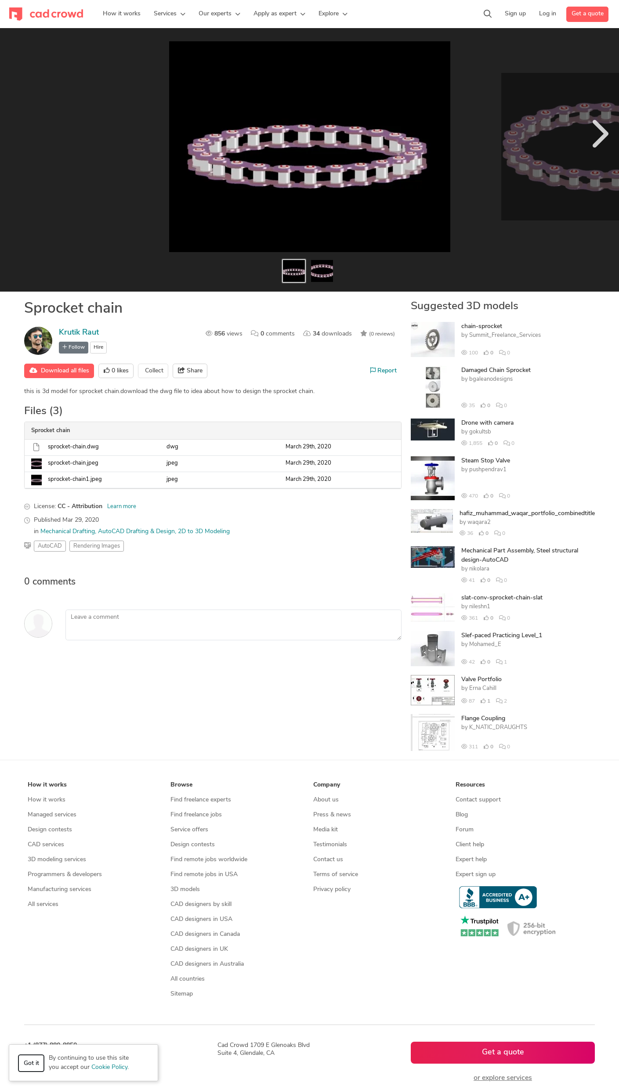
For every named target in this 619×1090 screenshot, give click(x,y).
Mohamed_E (485, 644)
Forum (465, 830)
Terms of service (335, 874)
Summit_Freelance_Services (505, 335)
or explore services (503, 1078)
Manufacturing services (59, 889)
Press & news (332, 815)
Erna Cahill (482, 688)
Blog (462, 815)
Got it (31, 1063)
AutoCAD (50, 546)
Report (383, 370)
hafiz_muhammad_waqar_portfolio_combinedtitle (527, 513)
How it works (46, 800)
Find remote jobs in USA (204, 874)
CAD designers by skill (201, 904)
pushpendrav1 (488, 470)
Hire (98, 347)
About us (326, 800)
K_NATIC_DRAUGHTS (498, 727)
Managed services (52, 815)
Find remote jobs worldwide (208, 859)
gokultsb (480, 432)
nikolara (479, 569)
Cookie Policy (109, 1067)
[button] (169, 14)
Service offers (189, 830)
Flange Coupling (483, 718)
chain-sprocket (481, 326)
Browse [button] (181, 785)
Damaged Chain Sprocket (496, 370)
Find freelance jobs (196, 815)
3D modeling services (57, 859)
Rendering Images (96, 546)
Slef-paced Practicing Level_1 (501, 635)
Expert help (471, 859)
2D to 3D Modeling (204, 531)
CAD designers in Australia (207, 964)
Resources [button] (470, 785)
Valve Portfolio (481, 679)
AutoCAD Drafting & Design (136, 531)
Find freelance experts (200, 800)
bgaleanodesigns (491, 379)
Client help (470, 844)
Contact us (328, 859)
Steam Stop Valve (485, 461)
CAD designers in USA (201, 919)
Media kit (325, 830)
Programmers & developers (65, 874)
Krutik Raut (79, 332)
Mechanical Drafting (67, 531)
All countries (187, 979)
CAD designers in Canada (205, 934)
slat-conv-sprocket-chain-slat (502, 598)
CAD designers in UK (199, 949)
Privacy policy (332, 889)
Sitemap (181, 994)
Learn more (121, 506)
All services (43, 904)
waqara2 (479, 522)
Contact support (478, 800)
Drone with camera (487, 423)
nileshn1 (479, 607)
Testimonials (330, 844)
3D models (185, 889)
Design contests (50, 830)
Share (190, 370)
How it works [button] (47, 785)
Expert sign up (476, 874)
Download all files (59, 370)
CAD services (46, 844)
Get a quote (588, 14)
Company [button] (326, 785)
